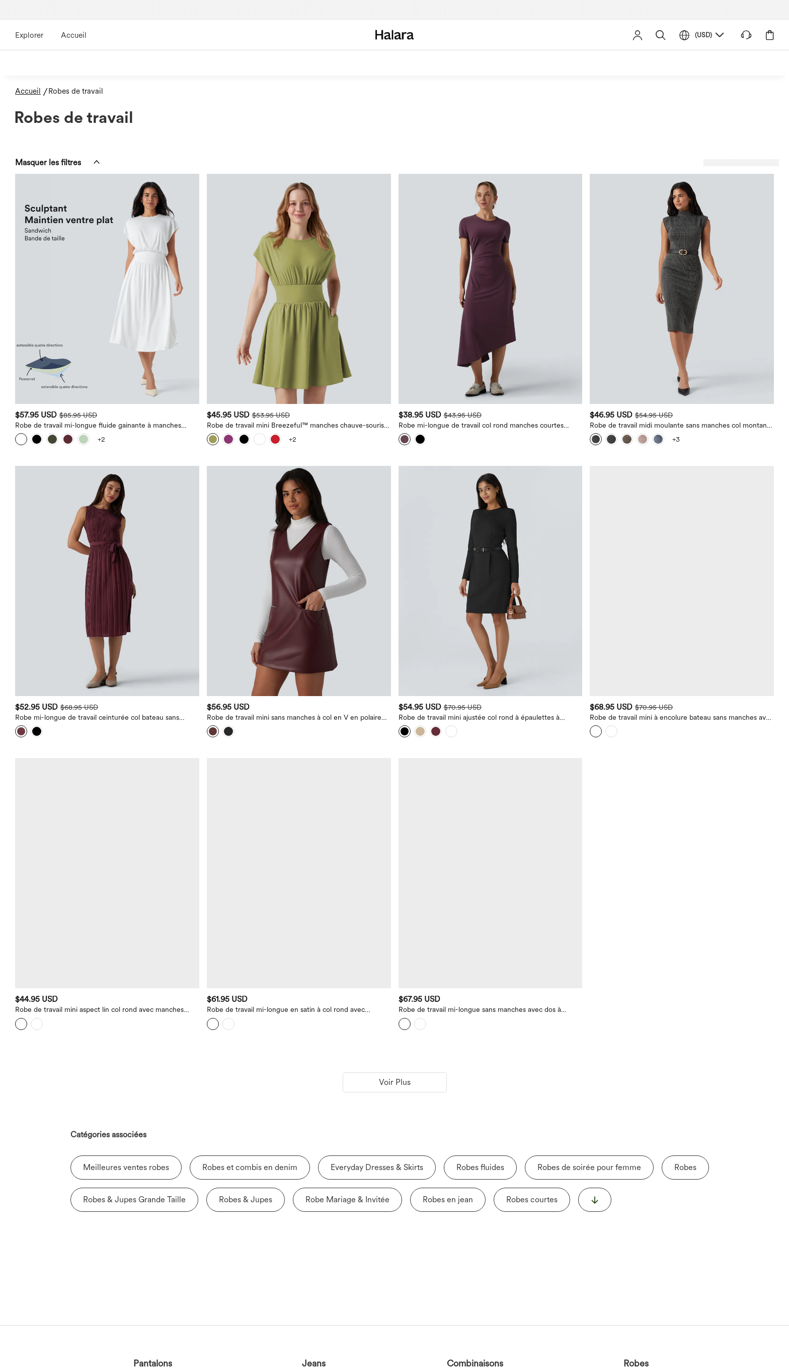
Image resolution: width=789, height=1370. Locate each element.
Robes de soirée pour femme (589, 974)
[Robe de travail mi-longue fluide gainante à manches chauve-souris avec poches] (283, 257)
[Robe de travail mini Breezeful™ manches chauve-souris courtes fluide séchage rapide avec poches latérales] (425, 257)
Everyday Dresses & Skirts (377, 974)
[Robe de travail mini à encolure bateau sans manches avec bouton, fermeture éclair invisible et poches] (707, 486)
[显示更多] (594, 1007)
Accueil (74, 35)
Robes (685, 974)
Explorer (29, 35)
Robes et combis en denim (249, 974)
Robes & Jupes (245, 1006)
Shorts (453, 1363)
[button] (661, 35)
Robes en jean (448, 1006)
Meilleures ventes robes (126, 974)
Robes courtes (532, 1006)
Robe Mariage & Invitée (347, 1006)
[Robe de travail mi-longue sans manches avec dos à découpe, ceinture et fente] (566, 715)
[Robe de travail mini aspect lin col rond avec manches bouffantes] (283, 715)
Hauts (394, 1363)
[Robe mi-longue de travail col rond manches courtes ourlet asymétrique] (566, 257)
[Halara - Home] (394, 34)
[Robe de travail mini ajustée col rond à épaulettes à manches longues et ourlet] (566, 486)
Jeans (160, 1363)
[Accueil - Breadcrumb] (31, 91)
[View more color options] (302, 376)
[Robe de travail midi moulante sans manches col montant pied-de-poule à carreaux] (707, 257)
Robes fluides (480, 974)
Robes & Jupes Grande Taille (134, 1006)
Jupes (336, 1363)
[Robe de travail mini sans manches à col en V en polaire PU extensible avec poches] (425, 486)
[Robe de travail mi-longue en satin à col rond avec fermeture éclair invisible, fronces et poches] (425, 715)
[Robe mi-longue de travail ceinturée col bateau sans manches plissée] (283, 486)
